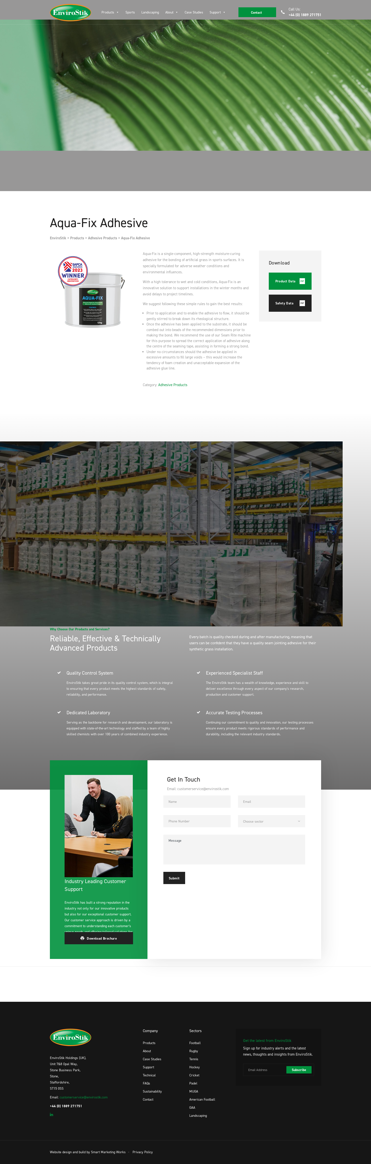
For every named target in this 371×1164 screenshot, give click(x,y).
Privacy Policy (143, 1152)
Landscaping (150, 12)
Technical (149, 1075)
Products (107, 12)
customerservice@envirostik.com (84, 1097)
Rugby (193, 1051)
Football (195, 1043)
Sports (130, 12)
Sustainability (152, 1091)
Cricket (194, 1075)
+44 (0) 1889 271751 (305, 14)
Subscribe (299, 1070)
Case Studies (194, 12)
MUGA (193, 1091)
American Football (202, 1099)
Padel (193, 1083)
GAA (192, 1107)
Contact (148, 1099)
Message (234, 849)
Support (215, 12)
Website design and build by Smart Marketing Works (88, 1152)
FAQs (146, 1083)
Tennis (193, 1059)
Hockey (194, 1067)
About (169, 12)
